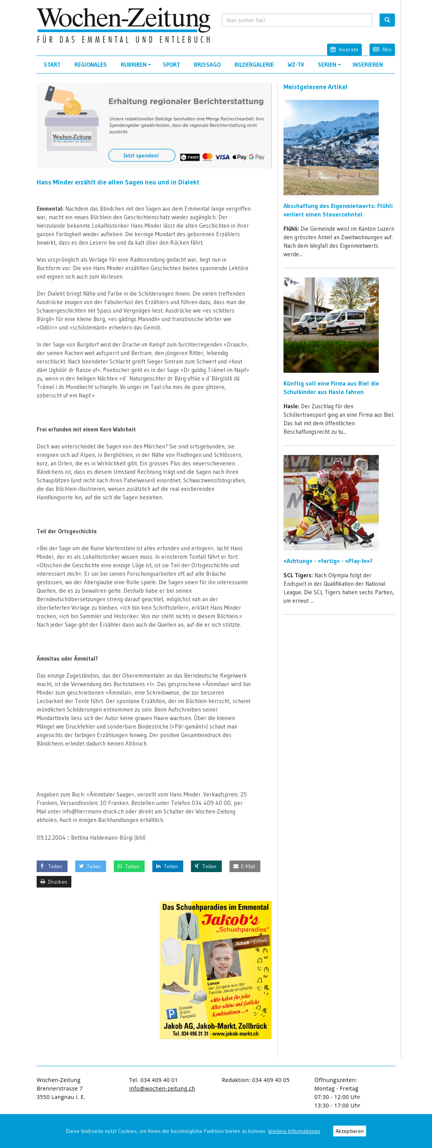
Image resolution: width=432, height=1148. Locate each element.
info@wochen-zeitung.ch (162, 1088)
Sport (171, 64)
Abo (382, 49)
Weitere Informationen (294, 1131)
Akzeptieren (350, 1131)
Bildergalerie (254, 64)
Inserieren (368, 64)
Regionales (90, 64)
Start (52, 64)
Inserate (344, 49)
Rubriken (137, 67)
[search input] (297, 20)
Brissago (207, 64)
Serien (330, 67)
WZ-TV (296, 64)
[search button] (387, 20)
